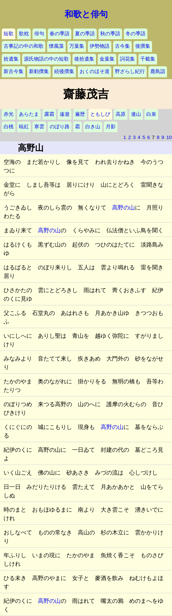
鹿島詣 (157, 71)
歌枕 (24, 33)
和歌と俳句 (86, 14)
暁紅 (24, 126)
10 (169, 137)
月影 (111, 126)
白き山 (92, 126)
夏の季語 (85, 33)
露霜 (49, 114)
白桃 (9, 126)
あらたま (29, 114)
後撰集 (142, 46)
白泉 (151, 114)
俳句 (39, 33)
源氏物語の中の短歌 (46, 59)
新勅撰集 (39, 71)
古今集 (122, 46)
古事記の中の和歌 (24, 46)
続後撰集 (64, 71)
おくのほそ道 (95, 71)
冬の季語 (136, 33)
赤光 (9, 114)
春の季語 (60, 33)
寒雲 (39, 126)
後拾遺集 (84, 59)
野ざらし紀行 (130, 71)
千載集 (147, 59)
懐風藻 (56, 46)
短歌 (9, 33)
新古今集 (14, 71)
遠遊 (65, 114)
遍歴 (80, 114)
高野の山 (123, 208)
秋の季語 (110, 33)
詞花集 (127, 59)
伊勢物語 (100, 46)
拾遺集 (11, 59)
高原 (121, 114)
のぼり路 (60, 126)
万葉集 (76, 46)
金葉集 (107, 59)
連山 (136, 114)
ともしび (100, 114)
